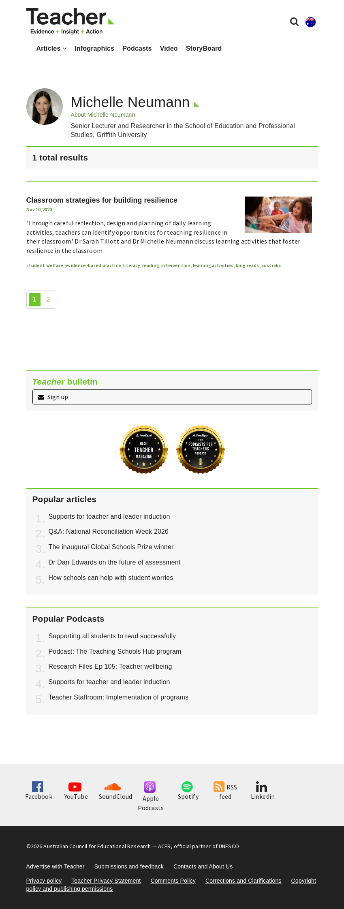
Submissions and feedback (129, 866)
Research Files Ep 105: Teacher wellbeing (110, 666)
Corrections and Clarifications (243, 880)
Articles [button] (51, 48)
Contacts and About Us (203, 866)
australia (271, 265)
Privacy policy (44, 880)
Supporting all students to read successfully (112, 636)
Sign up (53, 397)
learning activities (213, 265)
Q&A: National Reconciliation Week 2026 (109, 531)
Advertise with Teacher (55, 866)
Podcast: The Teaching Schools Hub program (115, 651)
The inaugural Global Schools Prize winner (111, 546)
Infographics (94, 48)
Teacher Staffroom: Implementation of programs (119, 697)
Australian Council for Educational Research (97, 846)
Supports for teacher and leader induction (109, 516)
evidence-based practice (93, 265)
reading (150, 265)
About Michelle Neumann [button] (103, 114)
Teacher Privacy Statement (106, 880)
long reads (247, 265)
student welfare (44, 265)
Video (169, 48)
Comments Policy (172, 880)
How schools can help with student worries (111, 577)
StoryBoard (204, 48)
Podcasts (137, 48)
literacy (131, 265)
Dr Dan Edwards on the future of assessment (115, 562)
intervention (175, 265)
